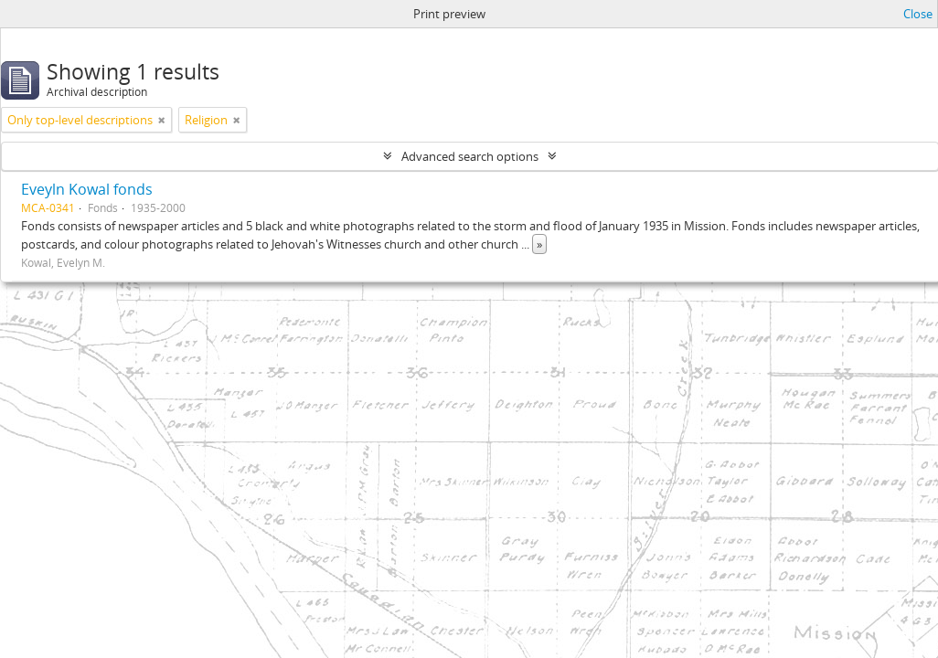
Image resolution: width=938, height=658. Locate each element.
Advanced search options (469, 156)
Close (918, 13)
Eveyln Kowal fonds (87, 189)
